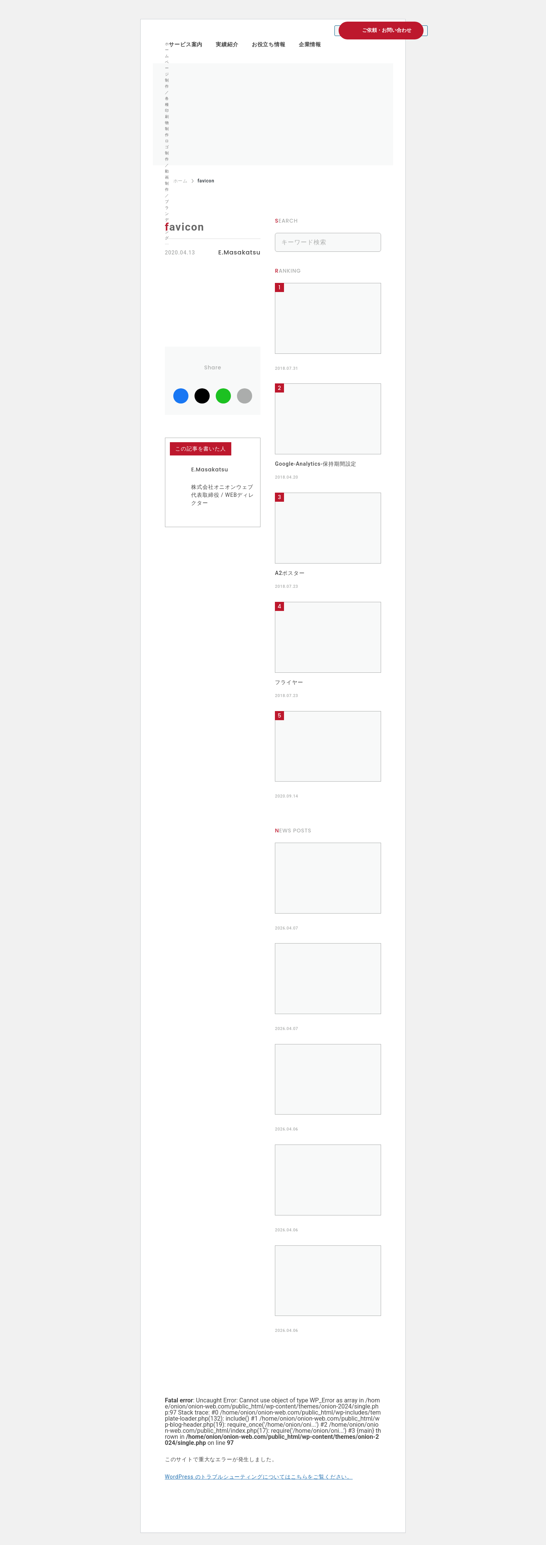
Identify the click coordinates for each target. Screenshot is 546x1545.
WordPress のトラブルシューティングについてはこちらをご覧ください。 (259, 1477)
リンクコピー (244, 396)
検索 (371, 242)
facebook (180, 396)
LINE (223, 396)
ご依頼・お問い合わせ (386, 30)
